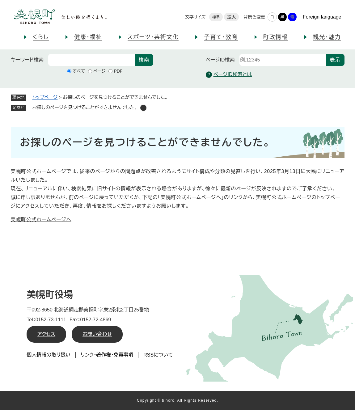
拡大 (231, 17)
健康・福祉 (88, 37)
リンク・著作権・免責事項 (107, 354)
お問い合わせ (97, 334)
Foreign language (322, 16)
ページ (99, 71)
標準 (216, 17)
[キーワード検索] (91, 60)
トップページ (45, 97)
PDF (118, 71)
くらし (41, 37)
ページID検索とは (229, 74)
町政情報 (275, 37)
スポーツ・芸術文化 (153, 37)
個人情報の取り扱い (48, 354)
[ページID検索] (282, 60)
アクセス (46, 334)
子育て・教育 (221, 37)
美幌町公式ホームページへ (41, 219)
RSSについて (158, 354)
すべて (79, 71)
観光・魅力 (327, 37)
